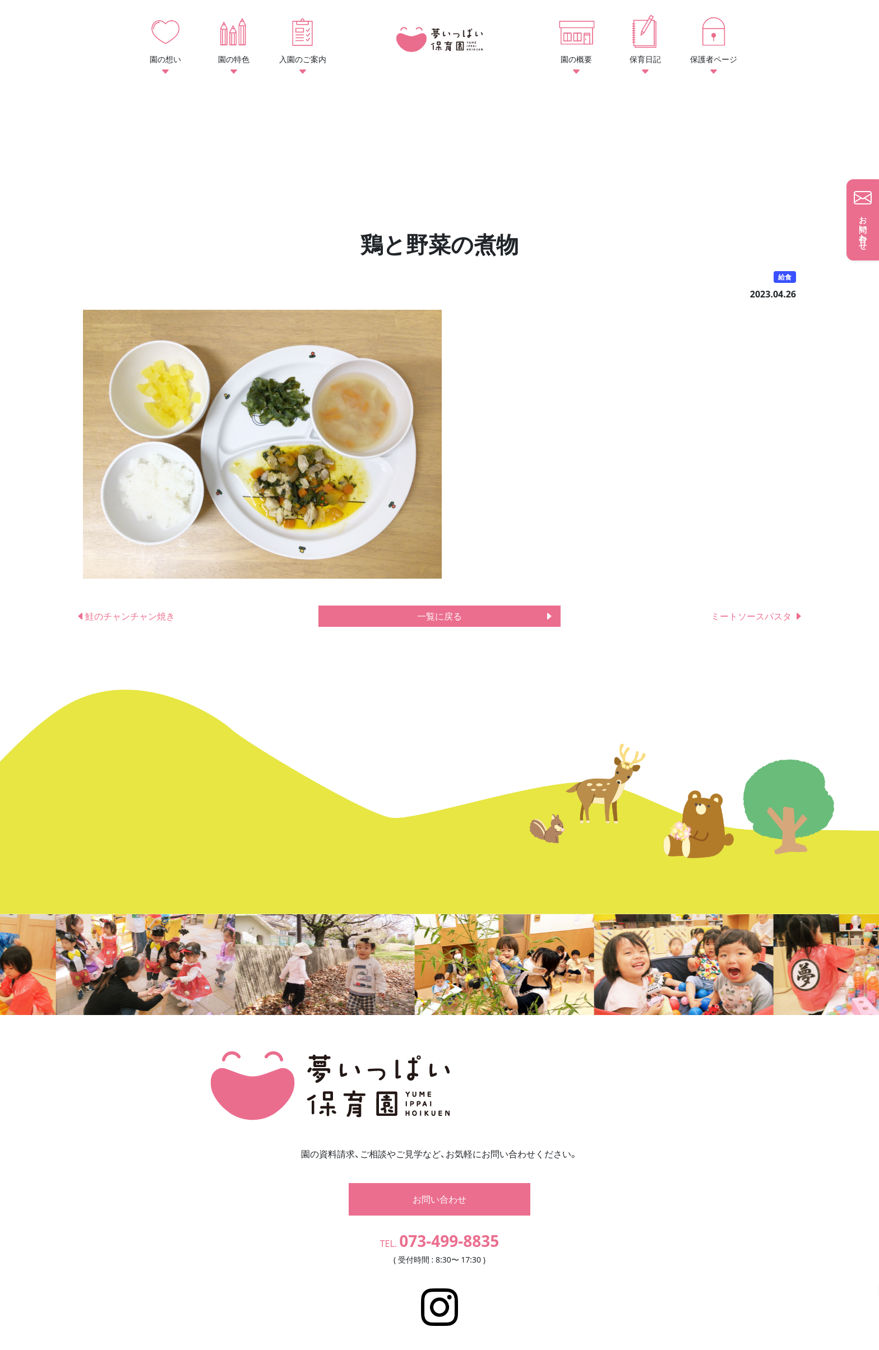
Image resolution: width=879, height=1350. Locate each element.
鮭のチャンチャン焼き (125, 616)
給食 (785, 277)
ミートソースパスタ (757, 616)
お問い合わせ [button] (439, 1182)
